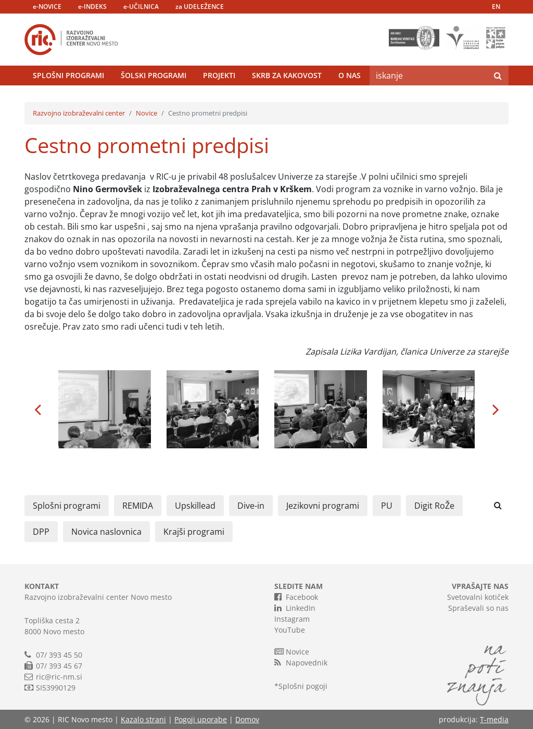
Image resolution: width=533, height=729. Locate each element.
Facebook (296, 597)
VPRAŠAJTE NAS (480, 586)
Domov (247, 719)
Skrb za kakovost (287, 75)
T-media (494, 719)
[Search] (428, 75)
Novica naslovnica (106, 531)
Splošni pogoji (302, 686)
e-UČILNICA (141, 6)
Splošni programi (68, 75)
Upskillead (195, 505)
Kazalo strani (143, 719)
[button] (37, 409)
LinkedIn (294, 607)
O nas (349, 75)
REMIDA (137, 505)
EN (496, 6)
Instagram (292, 619)
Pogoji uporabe (200, 719)
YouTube (289, 630)
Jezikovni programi (322, 505)
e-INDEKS (92, 6)
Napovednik (300, 662)
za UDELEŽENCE (199, 6)
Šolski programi (153, 75)
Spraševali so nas (478, 608)
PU (386, 505)
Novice (146, 113)
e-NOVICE (47, 6)
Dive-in (250, 505)
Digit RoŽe (434, 505)
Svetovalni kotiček (478, 597)
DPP (41, 531)
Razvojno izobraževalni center (79, 113)
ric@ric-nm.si (59, 677)
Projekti (219, 75)
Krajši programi (193, 531)
